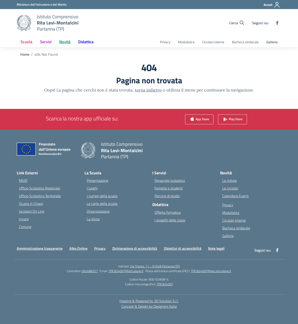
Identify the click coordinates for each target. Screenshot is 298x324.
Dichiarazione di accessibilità (134, 248)
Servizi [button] (46, 42)
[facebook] (277, 23)
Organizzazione (98, 211)
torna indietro (148, 90)
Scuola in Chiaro (31, 203)
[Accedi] (272, 5)
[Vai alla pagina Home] (24, 54)
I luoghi (92, 188)
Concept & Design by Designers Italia (149, 306)
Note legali (216, 248)
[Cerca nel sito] (236, 23)
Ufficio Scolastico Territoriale (40, 196)
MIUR (23, 180)
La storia (93, 219)
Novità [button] (64, 42)
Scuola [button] (26, 42)
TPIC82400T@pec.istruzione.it (211, 271)
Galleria (272, 42)
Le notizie (229, 180)
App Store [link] (199, 119)
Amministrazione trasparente (40, 248)
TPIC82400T (165, 284)
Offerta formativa (168, 212)
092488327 (90, 271)
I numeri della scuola (102, 196)
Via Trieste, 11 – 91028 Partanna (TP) (155, 266)
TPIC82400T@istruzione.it (125, 271)
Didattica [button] (86, 42)
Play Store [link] (232, 119)
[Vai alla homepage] (57, 23)
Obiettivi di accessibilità (182, 248)
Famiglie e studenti (169, 188)
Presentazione (97, 180)
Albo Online (78, 248)
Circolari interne (213, 42)
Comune (25, 226)
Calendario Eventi (235, 196)
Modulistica (186, 42)
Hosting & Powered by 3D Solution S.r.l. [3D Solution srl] (149, 301)
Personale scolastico (170, 180)
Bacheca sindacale (245, 42)
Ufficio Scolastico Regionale (39, 188)
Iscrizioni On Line (31, 211)
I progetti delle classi (170, 220)
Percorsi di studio (167, 196)
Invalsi (24, 219)
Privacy (165, 42)
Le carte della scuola (102, 203)
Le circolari (230, 188)
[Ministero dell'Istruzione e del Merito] (41, 4)
